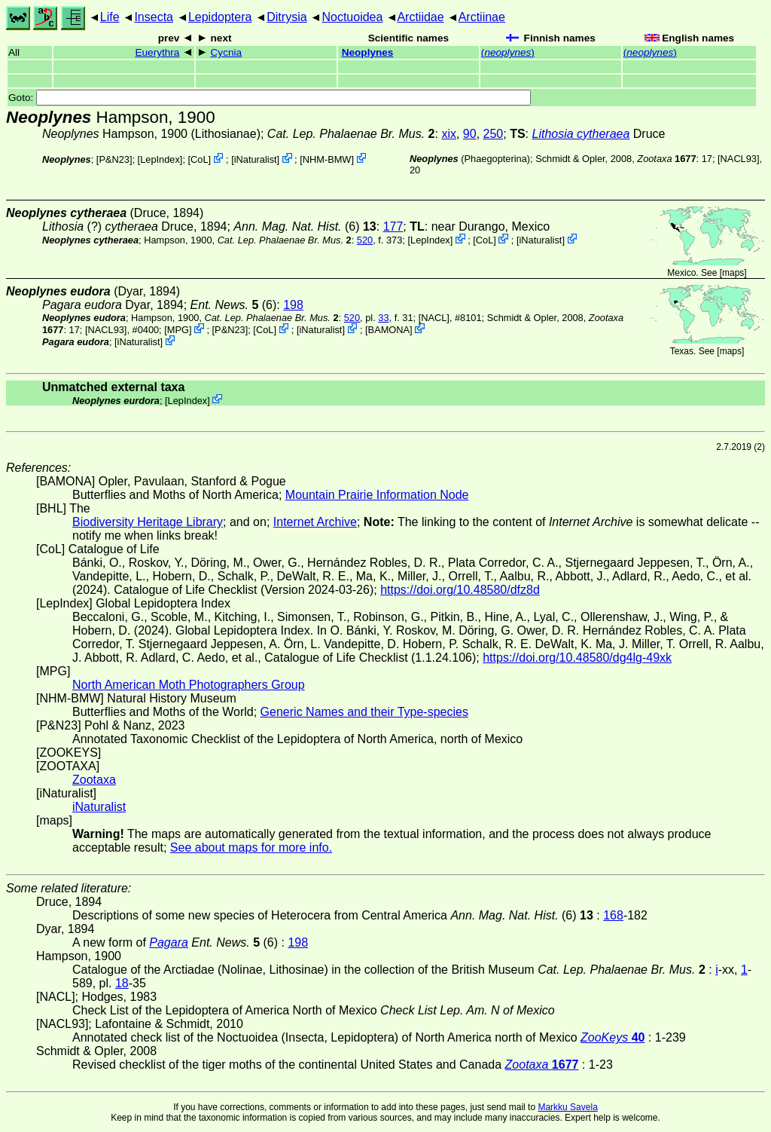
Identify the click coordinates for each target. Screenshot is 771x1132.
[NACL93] (738, 158)
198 (293, 304)
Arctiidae (420, 17)
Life (110, 17)
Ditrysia (286, 17)
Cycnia (226, 52)
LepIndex (160, 159)
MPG (178, 329)
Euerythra (157, 52)
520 (365, 240)
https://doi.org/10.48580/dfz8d (460, 589)
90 (470, 133)
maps (733, 273)
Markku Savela (567, 1107)
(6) (304, 226)
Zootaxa (94, 779)
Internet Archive (315, 522)
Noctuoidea (352, 17)
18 (122, 983)
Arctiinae (482, 17)
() (508, 52)
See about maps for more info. (251, 847)
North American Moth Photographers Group (188, 684)
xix (448, 133)
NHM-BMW (327, 159)
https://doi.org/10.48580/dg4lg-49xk (577, 657)
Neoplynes (368, 52)
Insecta (153, 17)
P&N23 (114, 159)
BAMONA (389, 329)
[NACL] (434, 317)
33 (383, 317)
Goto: (269, 97)
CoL (199, 159)
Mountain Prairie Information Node (377, 494)
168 (613, 915)
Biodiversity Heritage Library (147, 522)
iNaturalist (255, 159)
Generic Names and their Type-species (364, 711)
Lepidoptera (220, 17)
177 (393, 226)
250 (493, 133)
